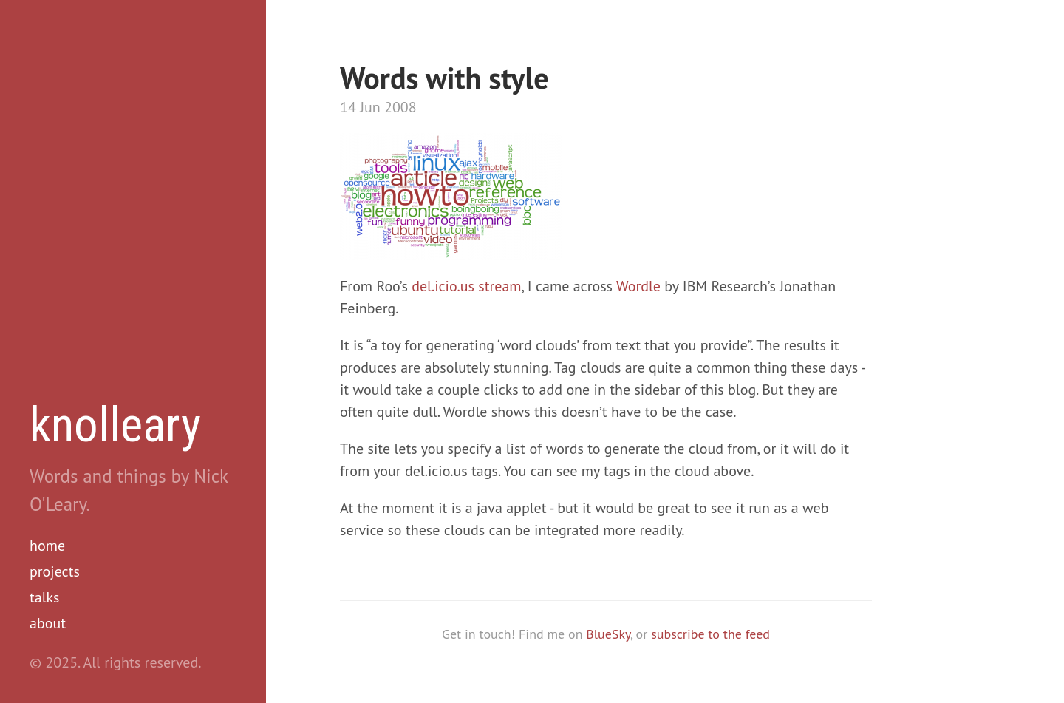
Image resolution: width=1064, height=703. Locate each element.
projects (55, 571)
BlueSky (608, 633)
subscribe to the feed (710, 633)
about (48, 623)
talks (45, 597)
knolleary (115, 425)
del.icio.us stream (466, 286)
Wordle (638, 286)
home (47, 545)
